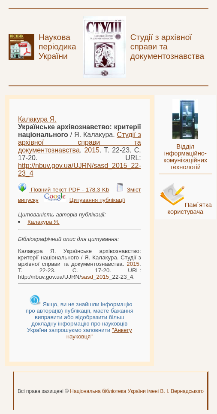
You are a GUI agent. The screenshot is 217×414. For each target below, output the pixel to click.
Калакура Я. (37, 119)
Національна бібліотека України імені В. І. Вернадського (137, 391)
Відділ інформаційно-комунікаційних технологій (185, 156)
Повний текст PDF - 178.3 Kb (69, 189)
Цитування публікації (97, 200)
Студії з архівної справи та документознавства (79, 142)
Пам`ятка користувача (189, 208)
